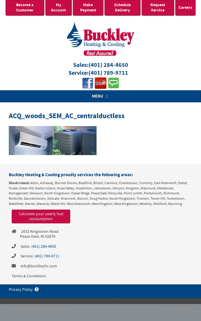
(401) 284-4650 (108, 65)
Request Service (157, 7)
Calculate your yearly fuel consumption (41, 216)
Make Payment (88, 7)
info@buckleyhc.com (38, 266)
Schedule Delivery (122, 7)
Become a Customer (25, 7)
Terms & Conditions (29, 276)
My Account (58, 7)
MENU (100, 96)
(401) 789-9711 (108, 73)
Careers (185, 8)
